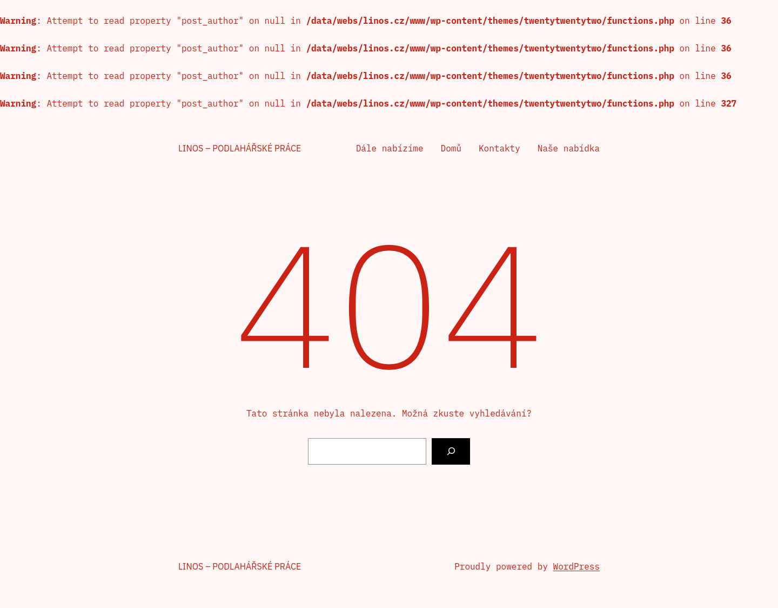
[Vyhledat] (451, 451)
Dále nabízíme (390, 148)
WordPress (576, 566)
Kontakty (499, 148)
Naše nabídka (569, 148)
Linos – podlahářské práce (239, 148)
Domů (451, 148)
